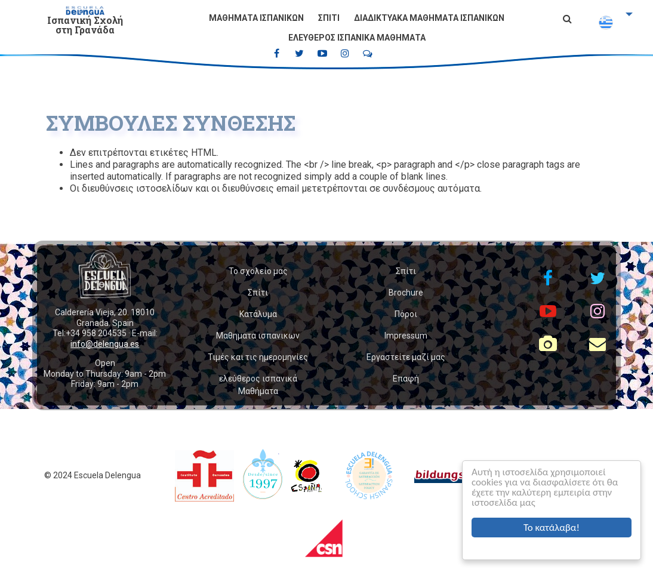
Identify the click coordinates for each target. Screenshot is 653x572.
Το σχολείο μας (258, 271)
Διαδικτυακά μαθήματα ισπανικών (429, 18)
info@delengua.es (104, 344)
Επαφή (406, 378)
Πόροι (406, 314)
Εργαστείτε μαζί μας (405, 357)
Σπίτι (329, 18)
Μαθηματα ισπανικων (256, 18)
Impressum (405, 335)
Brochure (406, 292)
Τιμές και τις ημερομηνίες (258, 357)
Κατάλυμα (258, 314)
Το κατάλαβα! (551, 527)
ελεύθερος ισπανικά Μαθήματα (357, 37)
